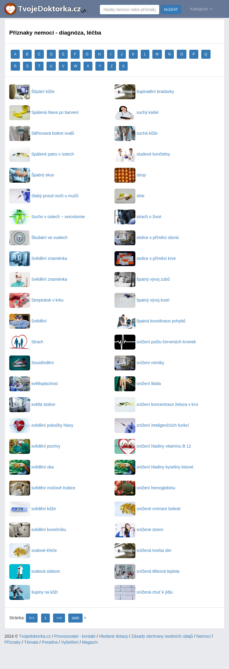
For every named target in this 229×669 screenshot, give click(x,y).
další (75, 618)
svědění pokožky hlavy (41, 425)
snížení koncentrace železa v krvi (156, 404)
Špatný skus (31, 175)
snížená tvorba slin (142, 550)
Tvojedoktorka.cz (35, 636)
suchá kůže (136, 133)
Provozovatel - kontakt (75, 636)
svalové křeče (33, 550)
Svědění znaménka (38, 258)
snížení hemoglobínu (144, 487)
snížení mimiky (139, 362)
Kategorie (201, 9)
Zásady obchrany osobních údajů (162, 636)
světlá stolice (32, 404)
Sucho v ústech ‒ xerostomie (47, 216)
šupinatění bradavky (144, 91)
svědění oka (31, 467)
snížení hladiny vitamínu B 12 (152, 446)
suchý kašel (136, 112)
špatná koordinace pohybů (149, 321)
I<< (31, 618)
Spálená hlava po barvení (44, 112)
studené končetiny (142, 154)
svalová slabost (34, 571)
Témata (31, 642)
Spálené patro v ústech (41, 154)
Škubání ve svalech (38, 237)
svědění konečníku (37, 529)
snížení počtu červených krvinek (155, 341)
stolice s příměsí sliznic (146, 237)
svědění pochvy (34, 446)
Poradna (50, 642)
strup (130, 175)
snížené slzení (138, 529)
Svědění (28, 321)
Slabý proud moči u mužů (43, 195)
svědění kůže (32, 508)
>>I (58, 618)
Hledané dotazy (113, 636)
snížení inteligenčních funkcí (151, 425)
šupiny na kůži (33, 592)
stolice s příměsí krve (145, 258)
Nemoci (203, 636)
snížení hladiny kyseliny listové (154, 467)
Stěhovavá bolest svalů (41, 133)
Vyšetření (70, 642)
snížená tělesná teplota (147, 571)
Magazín (90, 642)
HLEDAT (171, 9)
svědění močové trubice (42, 487)
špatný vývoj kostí (141, 300)
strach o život (137, 216)
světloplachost (33, 383)
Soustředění (31, 362)
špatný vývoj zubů (142, 279)
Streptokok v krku (36, 300)
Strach (26, 341)
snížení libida (137, 383)
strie (129, 195)
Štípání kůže (32, 91)
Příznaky (12, 642)
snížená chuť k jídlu (143, 592)
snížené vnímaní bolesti (147, 508)
